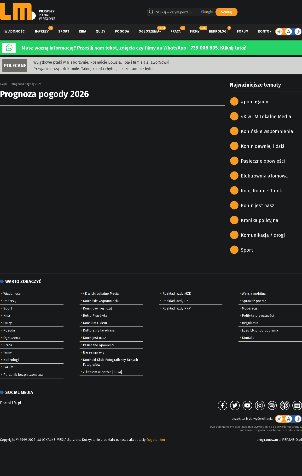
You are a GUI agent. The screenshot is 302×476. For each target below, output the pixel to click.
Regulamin (250, 323)
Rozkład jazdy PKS (177, 301)
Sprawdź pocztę (254, 301)
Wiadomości (15, 31)
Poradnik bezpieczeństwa (23, 375)
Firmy (194, 31)
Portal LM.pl (10, 403)
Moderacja (249, 308)
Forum (242, 31)
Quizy (100, 31)
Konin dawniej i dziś (262, 146)
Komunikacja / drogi (263, 235)
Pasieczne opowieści (263, 161)
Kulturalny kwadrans (99, 330)
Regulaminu (156, 440)
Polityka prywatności (258, 316)
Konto (263, 31)
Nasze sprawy (93, 352)
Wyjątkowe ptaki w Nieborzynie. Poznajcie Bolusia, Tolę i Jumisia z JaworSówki (101, 62)
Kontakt (248, 338)
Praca (175, 31)
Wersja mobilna (254, 294)
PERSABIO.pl (292, 440)
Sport (63, 31)
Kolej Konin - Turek (261, 191)
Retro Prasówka (95, 316)
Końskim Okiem (95, 323)
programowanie (268, 440)
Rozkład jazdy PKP (177, 308)
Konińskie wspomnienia (267, 131)
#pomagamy (254, 102)
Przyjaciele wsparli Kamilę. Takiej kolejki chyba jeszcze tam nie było (92, 68)
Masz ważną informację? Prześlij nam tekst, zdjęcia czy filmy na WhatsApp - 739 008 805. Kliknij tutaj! (134, 48)
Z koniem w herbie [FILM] (102, 372)
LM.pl (3, 84)
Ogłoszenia (149, 31)
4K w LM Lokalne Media (266, 116)
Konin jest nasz (257, 205)
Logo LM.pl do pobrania (260, 330)
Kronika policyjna (259, 220)
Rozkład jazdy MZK (177, 294)
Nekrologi (218, 31)
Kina (82, 31)
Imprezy (42, 31)
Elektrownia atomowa (264, 176)
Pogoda (122, 31)
